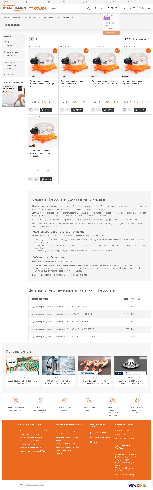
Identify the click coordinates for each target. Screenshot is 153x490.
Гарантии (52, 2)
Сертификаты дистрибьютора (67, 437)
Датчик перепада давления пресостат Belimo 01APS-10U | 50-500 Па (42, 83)
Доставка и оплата (34, 2)
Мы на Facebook (100, 433)
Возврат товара (70, 2)
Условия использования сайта (67, 447)
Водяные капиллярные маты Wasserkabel (22, 382)
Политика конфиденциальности (68, 444)
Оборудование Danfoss (28, 444)
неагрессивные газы (12, 67)
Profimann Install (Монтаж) (93, 2)
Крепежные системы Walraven (31, 448)
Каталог (40, 8)
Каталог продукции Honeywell (31, 438)
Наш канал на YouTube (102, 438)
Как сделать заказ (12, 2)
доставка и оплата (43, 242)
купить (48, 110)
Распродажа (116, 2)
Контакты (132, 2)
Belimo (8, 45)
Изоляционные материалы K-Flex (32, 451)
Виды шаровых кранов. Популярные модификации (94, 382)
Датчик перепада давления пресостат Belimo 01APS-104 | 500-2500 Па (135, 83)
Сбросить (9, 75)
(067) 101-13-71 (113, 8)
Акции (58, 440)
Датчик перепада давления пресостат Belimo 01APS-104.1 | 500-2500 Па (42, 153)
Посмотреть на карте (126, 475)
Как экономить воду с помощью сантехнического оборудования (58, 382)
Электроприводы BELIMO (29, 441)
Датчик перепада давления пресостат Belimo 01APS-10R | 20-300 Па (105, 83)
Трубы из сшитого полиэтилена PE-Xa (34, 431)
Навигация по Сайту (63, 450)
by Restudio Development (34, 485)
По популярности (141, 39)
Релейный (10, 56)
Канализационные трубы (29, 434)
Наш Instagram (99, 442)
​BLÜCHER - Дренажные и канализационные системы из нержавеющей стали (130, 382)
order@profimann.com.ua (126, 439)
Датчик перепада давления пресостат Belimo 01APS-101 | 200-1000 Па (72, 83)
